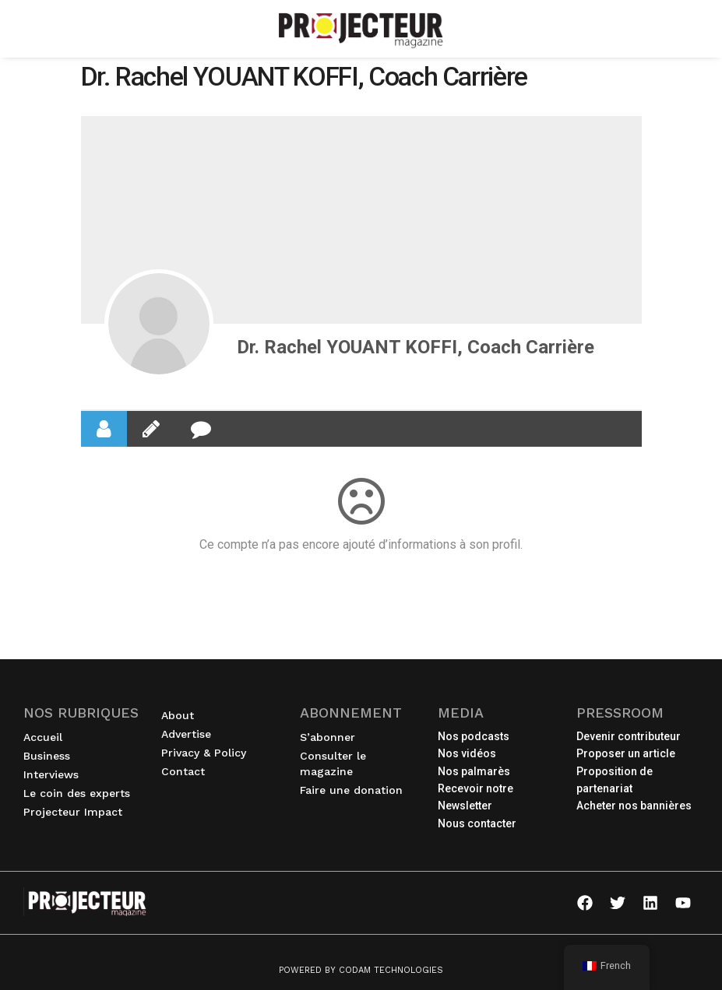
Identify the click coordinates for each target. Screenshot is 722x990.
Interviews (54, 774)
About (177, 715)
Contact (183, 771)
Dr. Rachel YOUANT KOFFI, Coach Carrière (415, 347)
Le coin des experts (80, 793)
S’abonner (327, 737)
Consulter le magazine (333, 764)
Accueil (42, 737)
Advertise (186, 734)
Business (50, 756)
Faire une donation (351, 790)
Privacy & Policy (203, 752)
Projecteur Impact (76, 812)
